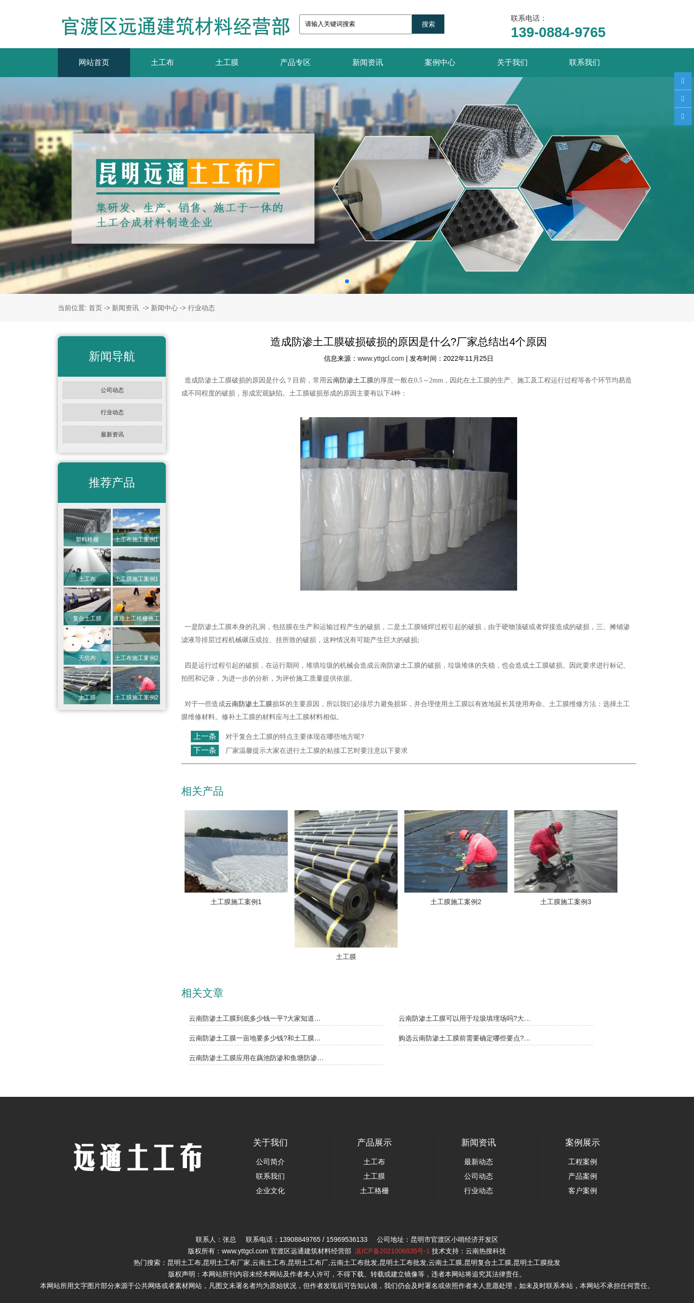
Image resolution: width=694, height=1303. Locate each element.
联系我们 (584, 62)
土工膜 (227, 62)
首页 (95, 308)
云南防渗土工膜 (350, 380)
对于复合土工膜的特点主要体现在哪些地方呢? (294, 736)
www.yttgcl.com (381, 358)
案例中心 (440, 62)
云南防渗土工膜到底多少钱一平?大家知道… (255, 1018)
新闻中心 (164, 308)
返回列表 (199, 771)
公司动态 (112, 390)
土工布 (162, 62)
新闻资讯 (367, 62)
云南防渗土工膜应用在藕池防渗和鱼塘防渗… (256, 1058)
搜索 (428, 24)
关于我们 (512, 62)
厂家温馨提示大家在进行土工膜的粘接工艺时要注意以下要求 (316, 750)
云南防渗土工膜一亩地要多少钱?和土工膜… (255, 1038)
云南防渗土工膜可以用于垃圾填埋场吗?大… (465, 1018)
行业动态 (112, 412)
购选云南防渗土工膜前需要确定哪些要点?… (465, 1038)
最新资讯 (112, 434)
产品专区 (295, 62)
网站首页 (94, 62)
